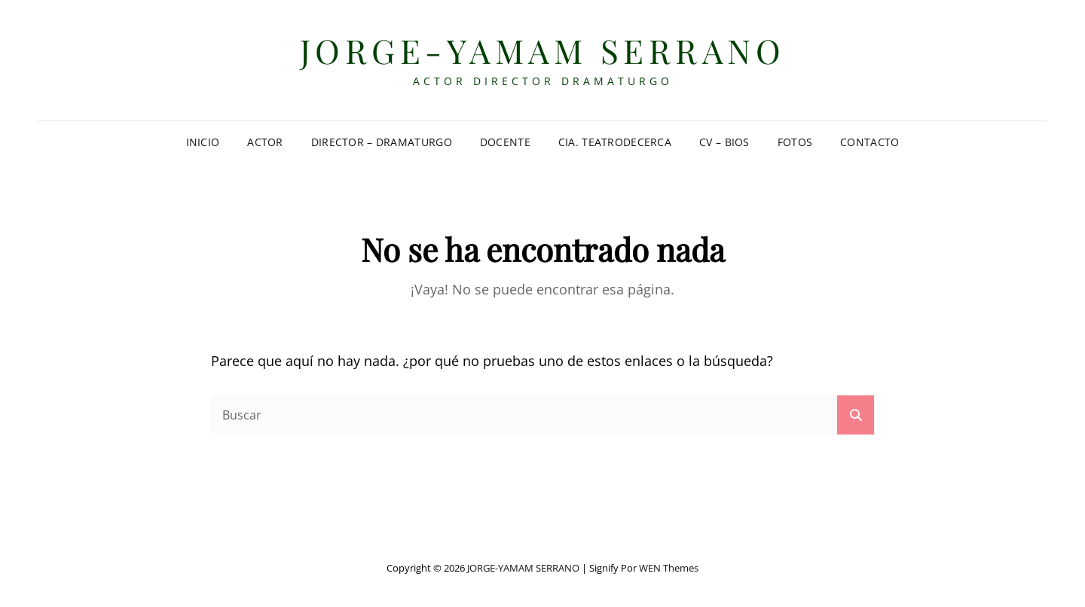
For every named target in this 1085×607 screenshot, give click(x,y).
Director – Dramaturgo (381, 142)
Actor (265, 142)
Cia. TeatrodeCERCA (614, 142)
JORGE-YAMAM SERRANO (543, 50)
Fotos (795, 142)
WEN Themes (668, 568)
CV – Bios (724, 142)
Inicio (203, 142)
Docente (505, 142)
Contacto (869, 142)
